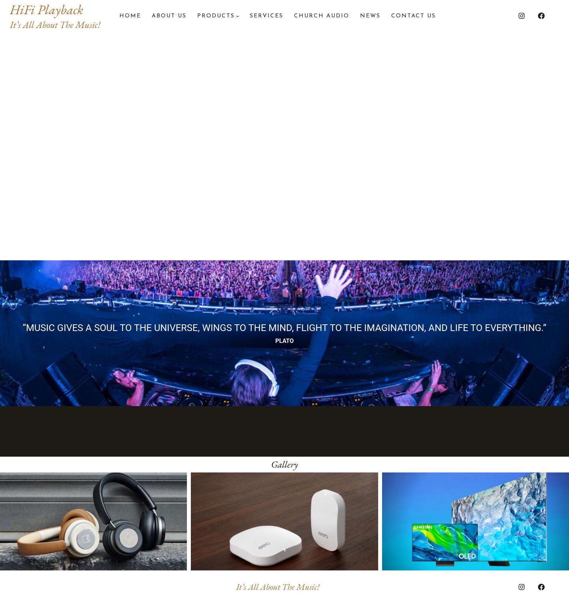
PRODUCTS (216, 16)
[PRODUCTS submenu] (237, 15)
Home (130, 16)
